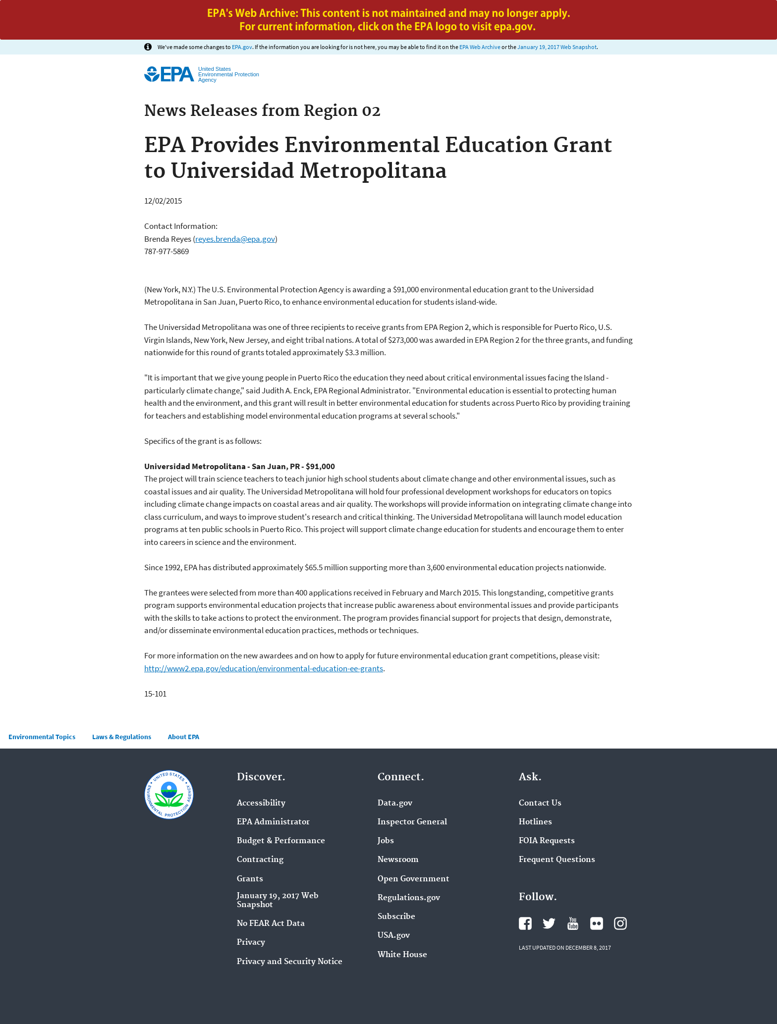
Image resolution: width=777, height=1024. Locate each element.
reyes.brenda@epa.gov (235, 238)
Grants (250, 879)
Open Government (413, 879)
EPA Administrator (273, 822)
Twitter (549, 923)
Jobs (386, 841)
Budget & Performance (281, 841)
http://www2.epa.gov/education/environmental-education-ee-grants (263, 668)
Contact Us (540, 803)
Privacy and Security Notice (289, 962)
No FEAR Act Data (271, 923)
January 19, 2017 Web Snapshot (557, 47)
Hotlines (535, 822)
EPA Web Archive (479, 47)
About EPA (183, 736)
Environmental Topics (41, 736)
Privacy (251, 942)
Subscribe (396, 917)
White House (402, 955)
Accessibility (261, 803)
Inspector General (412, 822)
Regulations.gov (409, 898)
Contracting (260, 860)
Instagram (620, 923)
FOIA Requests (547, 841)
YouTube (572, 923)
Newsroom (398, 860)
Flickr (596, 923)
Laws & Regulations (121, 736)
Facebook (525, 923)
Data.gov (395, 803)
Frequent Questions (557, 860)
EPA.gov (242, 47)
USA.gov (394, 935)
